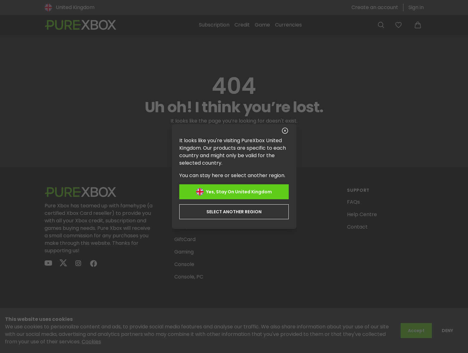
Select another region (234, 211)
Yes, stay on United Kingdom (234, 191)
